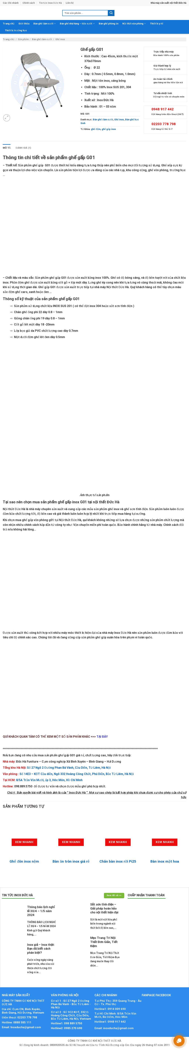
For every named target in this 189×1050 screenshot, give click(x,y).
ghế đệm (95, 129)
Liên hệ (70, 2)
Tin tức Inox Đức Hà (50, 2)
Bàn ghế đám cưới (44, 23)
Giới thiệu (23, 23)
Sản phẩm (23, 39)
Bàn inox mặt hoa (164, 861)
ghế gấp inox (109, 129)
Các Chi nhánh (10, 2)
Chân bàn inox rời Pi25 (117, 861)
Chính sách (29, 2)
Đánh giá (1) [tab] (23, 147)
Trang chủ (8, 23)
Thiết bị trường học (16, 30)
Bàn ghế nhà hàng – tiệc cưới (77, 23)
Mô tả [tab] (7, 147)
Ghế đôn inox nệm (24, 861)
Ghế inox (60, 39)
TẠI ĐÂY (102, 736)
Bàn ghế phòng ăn (108, 23)
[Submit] (111, 13)
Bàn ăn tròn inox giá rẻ (71, 861)
